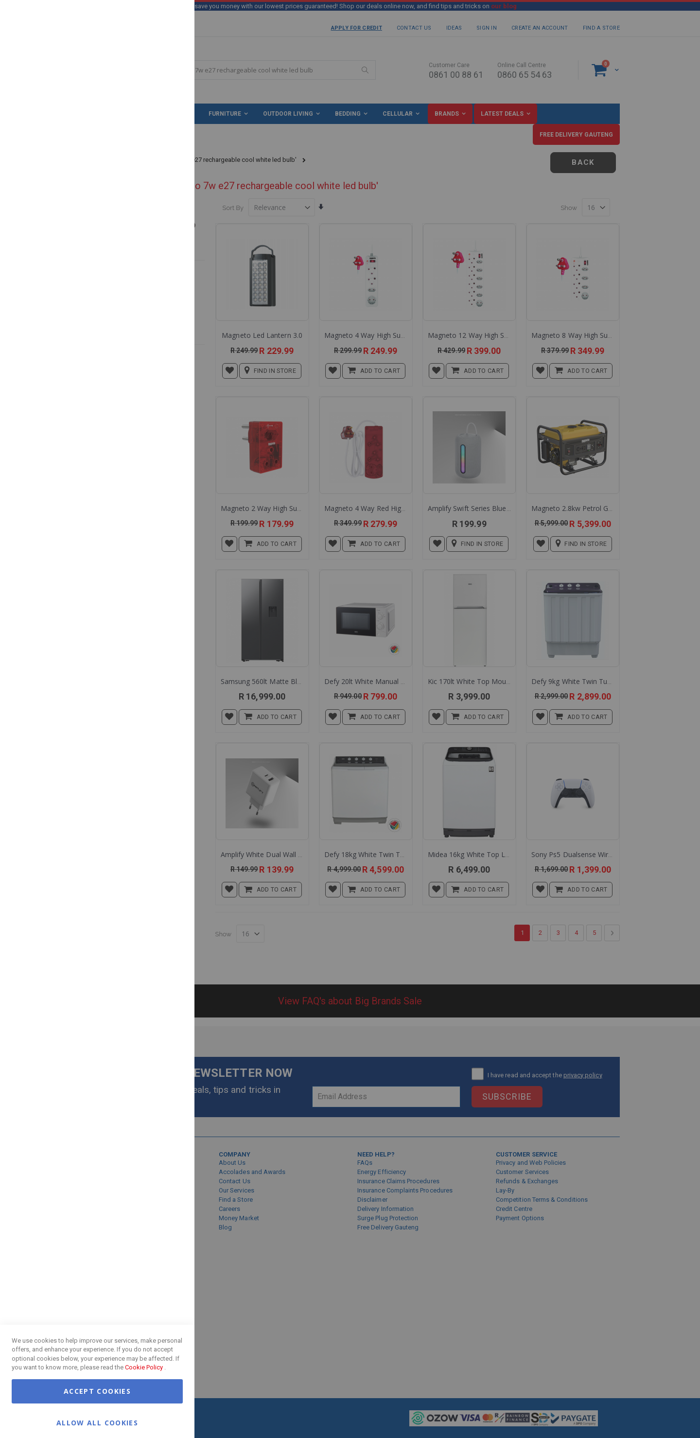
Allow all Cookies (97, 1422)
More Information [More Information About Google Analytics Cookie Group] (155, 293)
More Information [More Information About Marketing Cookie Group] (155, 200)
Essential (168, 19)
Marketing (168, 121)
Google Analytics (168, 243)
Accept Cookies (97, 1391)
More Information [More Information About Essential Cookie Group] (155, 79)
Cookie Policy (144, 1367)
